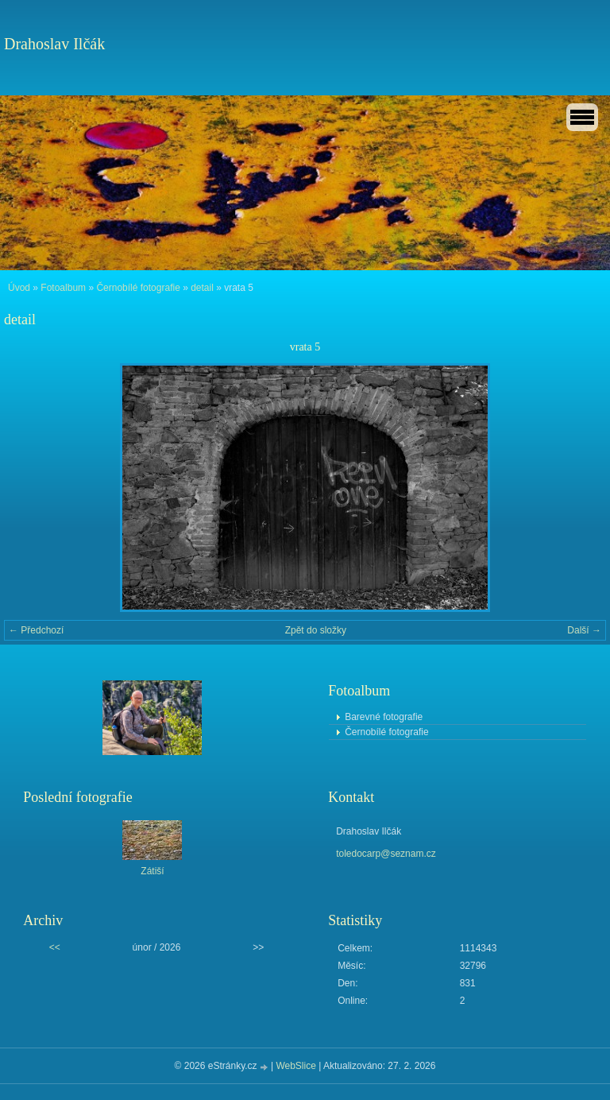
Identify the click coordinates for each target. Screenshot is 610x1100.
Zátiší (152, 871)
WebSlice (295, 1065)
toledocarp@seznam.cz (386, 853)
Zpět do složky (315, 630)
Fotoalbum (63, 287)
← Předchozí (36, 630)
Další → (584, 630)
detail (202, 287)
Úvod (19, 287)
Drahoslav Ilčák (54, 43)
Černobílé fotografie (138, 287)
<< (54, 947)
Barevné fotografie (384, 716)
